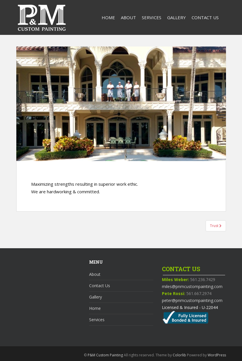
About (128, 17)
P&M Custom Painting (105, 355)
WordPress (217, 355)
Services (151, 17)
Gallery (176, 17)
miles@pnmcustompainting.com (192, 286)
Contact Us (205, 17)
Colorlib (179, 355)
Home (108, 17)
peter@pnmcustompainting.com (192, 300)
